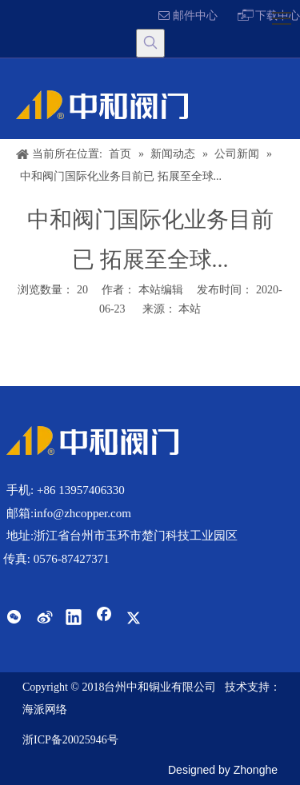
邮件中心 (188, 16)
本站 (189, 309)
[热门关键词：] (150, 43)
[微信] (13, 619)
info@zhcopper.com (82, 513)
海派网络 (44, 709)
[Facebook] (104, 619)
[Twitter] (133, 619)
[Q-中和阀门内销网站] (92, 440)
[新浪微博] (44, 619)
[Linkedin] (73, 619)
